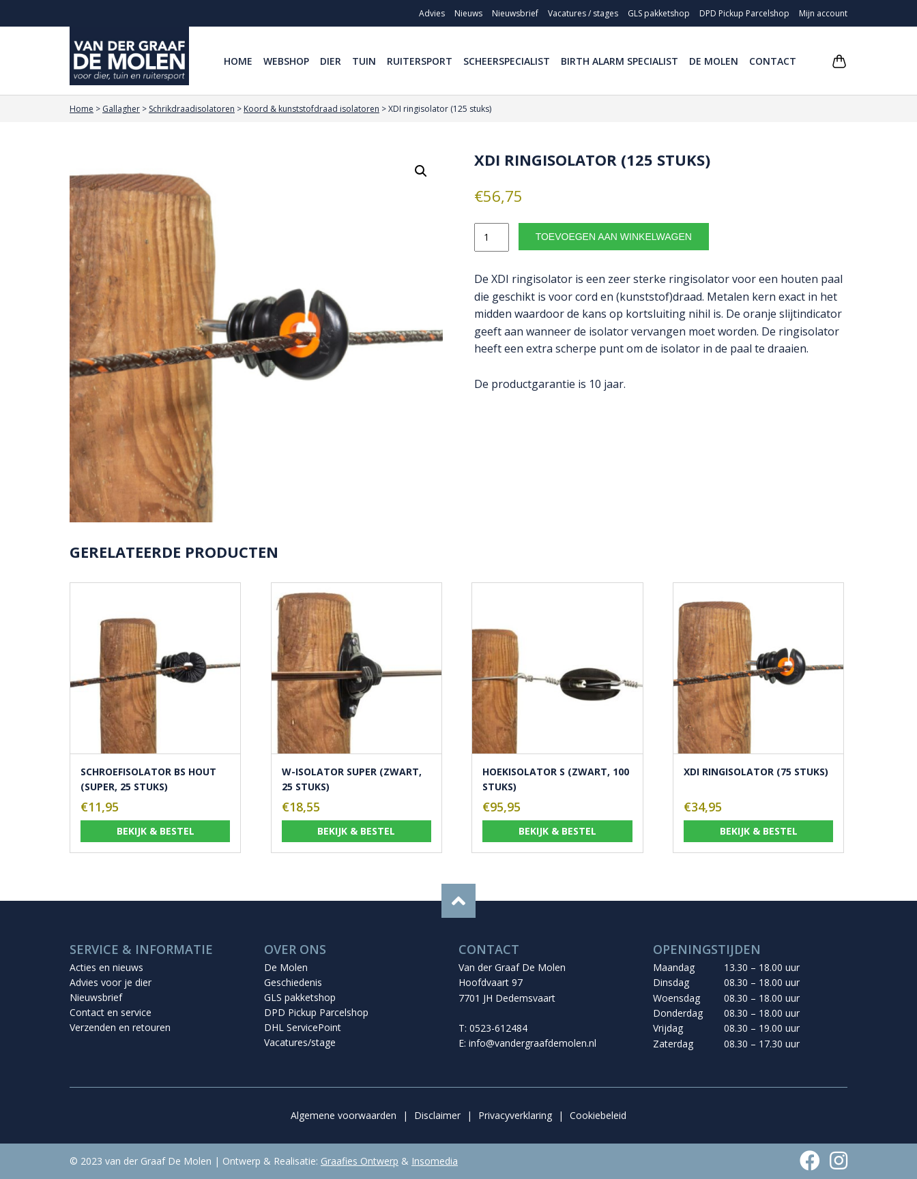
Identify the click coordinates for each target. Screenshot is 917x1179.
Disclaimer (437, 1115)
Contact (772, 61)
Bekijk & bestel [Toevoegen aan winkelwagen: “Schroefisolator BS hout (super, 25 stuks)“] (155, 830)
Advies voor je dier (110, 982)
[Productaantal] (491, 237)
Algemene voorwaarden (343, 1115)
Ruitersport (419, 61)
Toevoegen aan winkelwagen (614, 236)
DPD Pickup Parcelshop (744, 13)
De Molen (713, 61)
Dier (330, 61)
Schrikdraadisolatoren (192, 109)
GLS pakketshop (659, 13)
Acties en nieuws (106, 967)
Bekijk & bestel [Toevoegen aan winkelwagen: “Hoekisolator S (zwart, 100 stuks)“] (557, 830)
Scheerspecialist (506, 61)
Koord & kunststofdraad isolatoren (311, 109)
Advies (432, 13)
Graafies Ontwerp (359, 1160)
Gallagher (121, 109)
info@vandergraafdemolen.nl (532, 1042)
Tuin (364, 61)
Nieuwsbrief (515, 13)
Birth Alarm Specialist (619, 61)
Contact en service (110, 1012)
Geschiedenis (293, 982)
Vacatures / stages (583, 13)
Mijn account (823, 13)
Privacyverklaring (515, 1115)
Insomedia (434, 1160)
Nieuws (468, 13)
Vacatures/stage (300, 1042)
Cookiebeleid (598, 1115)
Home (238, 61)
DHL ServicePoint (302, 1027)
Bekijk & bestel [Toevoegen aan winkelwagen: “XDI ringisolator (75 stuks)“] (759, 830)
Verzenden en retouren (120, 1027)
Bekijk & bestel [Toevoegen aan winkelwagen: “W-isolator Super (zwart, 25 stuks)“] (356, 830)
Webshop (286, 61)
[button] (421, 171)
